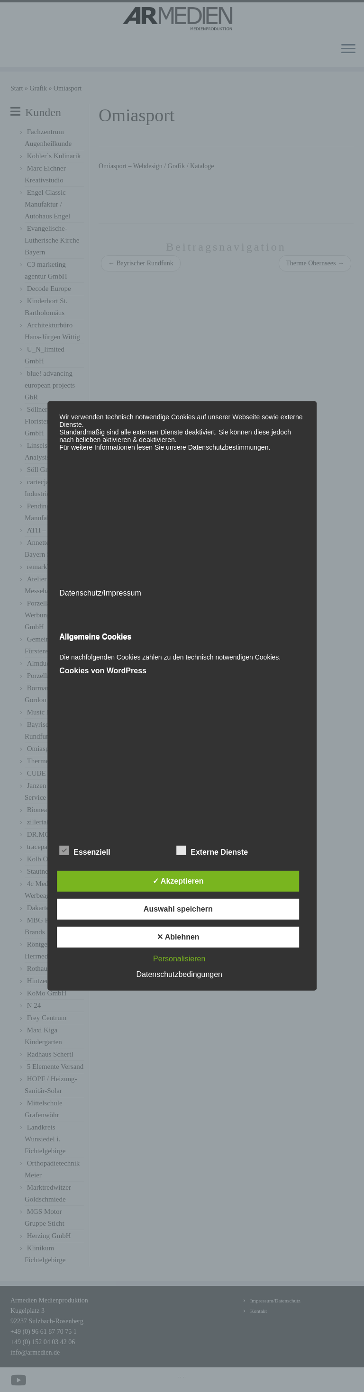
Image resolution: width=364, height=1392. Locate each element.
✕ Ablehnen (178, 937)
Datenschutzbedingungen (179, 974)
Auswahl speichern (178, 909)
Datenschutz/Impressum (100, 593)
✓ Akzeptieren (178, 881)
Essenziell (84, 851)
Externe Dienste (212, 851)
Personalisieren (179, 959)
